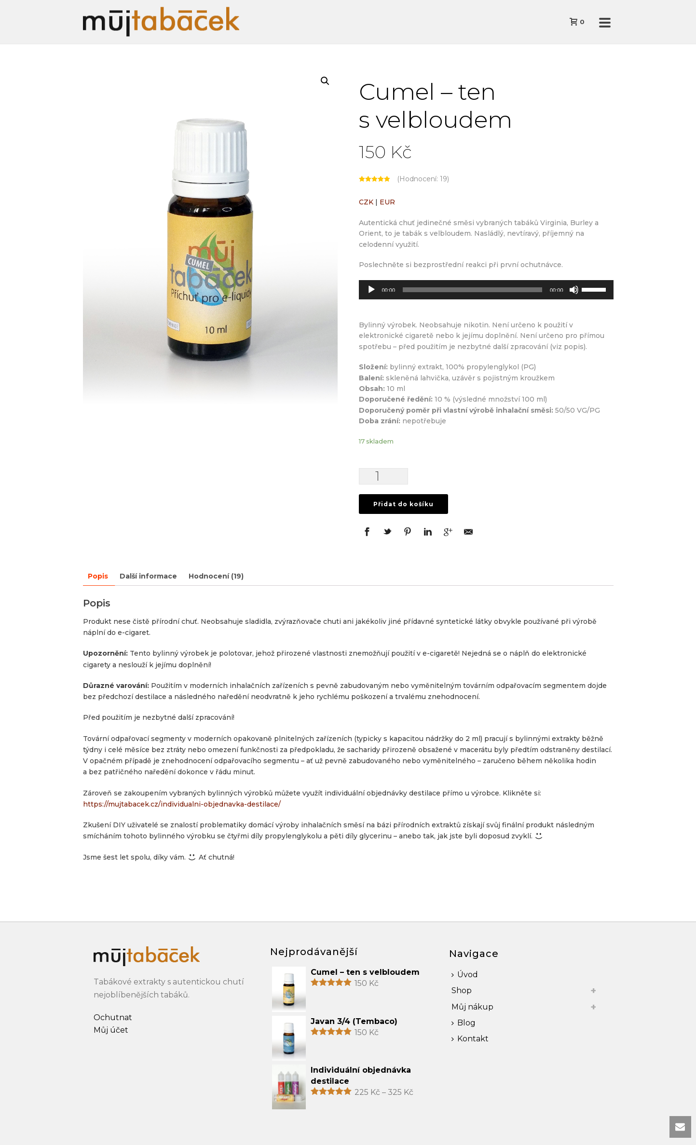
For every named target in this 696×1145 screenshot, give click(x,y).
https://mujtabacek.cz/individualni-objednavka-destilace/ (182, 804)
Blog (463, 1022)
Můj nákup (472, 1006)
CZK (366, 202)
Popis (98, 576)
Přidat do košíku (403, 504)
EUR (387, 202)
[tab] (98, 576)
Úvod (464, 974)
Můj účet (111, 1030)
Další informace (148, 576)
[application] (486, 289)
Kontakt (470, 1038)
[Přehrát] (371, 290)
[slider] (472, 289)
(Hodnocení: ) (423, 179)
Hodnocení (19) (216, 576)
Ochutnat (113, 1017)
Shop (461, 990)
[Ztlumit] (574, 290)
